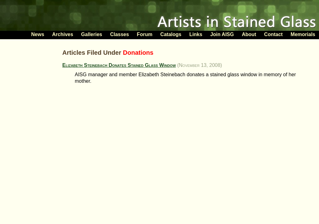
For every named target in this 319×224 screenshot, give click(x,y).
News (37, 34)
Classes (119, 34)
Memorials (303, 34)
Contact (273, 34)
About (249, 34)
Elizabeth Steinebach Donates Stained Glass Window (119, 65)
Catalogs (171, 34)
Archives (62, 34)
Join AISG (222, 34)
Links (195, 34)
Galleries (91, 34)
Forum (144, 34)
